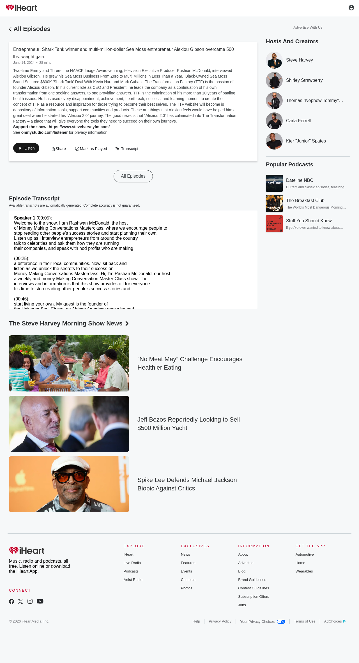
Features (188, 564)
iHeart (129, 555)
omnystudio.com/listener (44, 132)
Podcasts (131, 572)
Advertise (245, 564)
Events (186, 572)
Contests (188, 581)
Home (300, 564)
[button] (29, 149)
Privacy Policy (220, 622)
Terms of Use (305, 622)
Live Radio (132, 564)
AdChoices (335, 622)
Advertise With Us (307, 27)
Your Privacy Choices (262, 623)
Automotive (305, 555)
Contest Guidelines (253, 589)
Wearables (304, 572)
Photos (186, 589)
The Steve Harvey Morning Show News (69, 324)
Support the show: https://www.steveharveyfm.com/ (61, 127)
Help (196, 622)
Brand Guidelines (252, 581)
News (185, 555)
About (243, 555)
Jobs (242, 606)
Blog (241, 572)
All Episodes (31, 28)
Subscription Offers (253, 598)
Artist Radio (133, 581)
